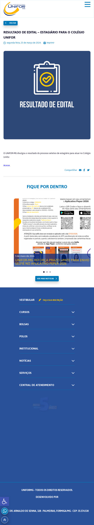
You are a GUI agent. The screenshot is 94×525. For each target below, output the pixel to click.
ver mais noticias (45, 278)
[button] (4, 501)
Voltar (10, 23)
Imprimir (48, 43)
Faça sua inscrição (51, 300)
